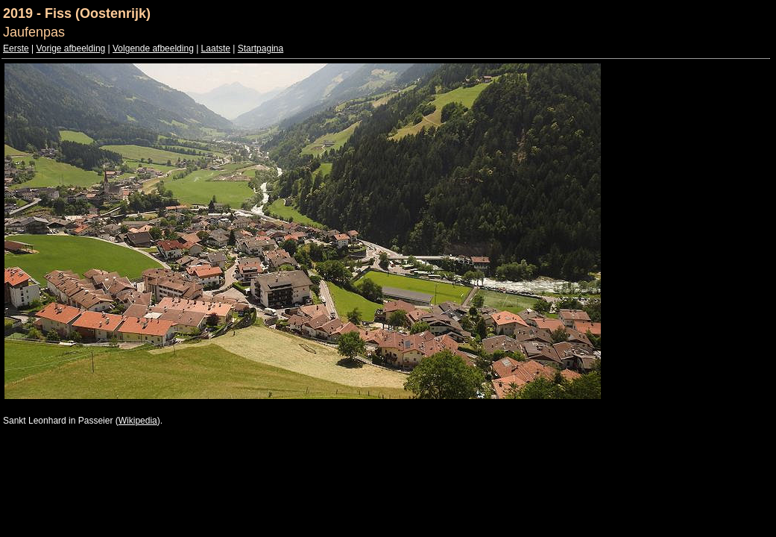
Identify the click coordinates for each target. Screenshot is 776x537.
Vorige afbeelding (70, 48)
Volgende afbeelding (153, 48)
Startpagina (260, 48)
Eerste (16, 48)
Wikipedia (138, 420)
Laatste (215, 48)
